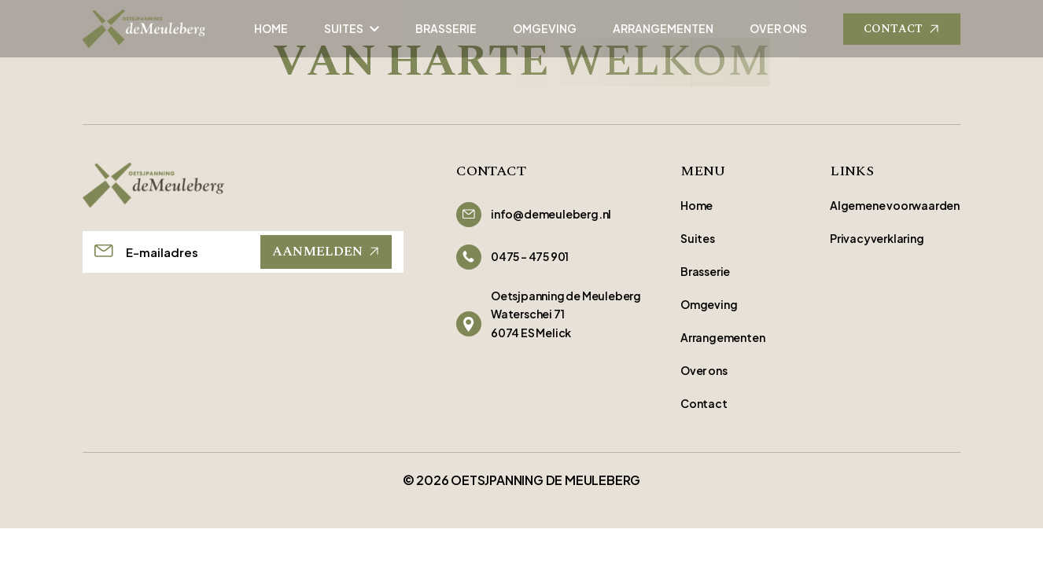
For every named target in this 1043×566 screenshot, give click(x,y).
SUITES (351, 28)
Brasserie (705, 271)
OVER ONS (778, 28)
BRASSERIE (446, 28)
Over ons (703, 370)
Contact (704, 403)
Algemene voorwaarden (895, 205)
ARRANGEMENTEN (663, 28)
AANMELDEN (326, 251)
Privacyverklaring (877, 238)
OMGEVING (545, 28)
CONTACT (902, 28)
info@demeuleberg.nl (551, 214)
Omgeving (708, 304)
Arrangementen (722, 337)
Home (696, 205)
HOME (271, 28)
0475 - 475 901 (530, 256)
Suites (697, 238)
